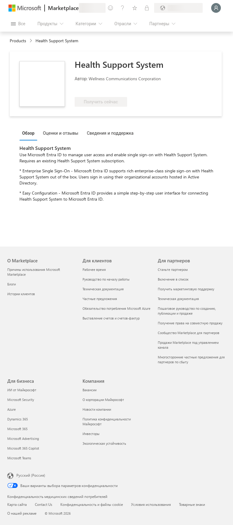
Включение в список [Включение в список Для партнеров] (173, 279)
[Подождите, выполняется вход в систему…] (216, 8)
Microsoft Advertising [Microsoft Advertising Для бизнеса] (23, 438)
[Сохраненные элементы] (135, 8)
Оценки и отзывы (61, 133)
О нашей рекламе (21, 513)
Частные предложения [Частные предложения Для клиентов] (100, 298)
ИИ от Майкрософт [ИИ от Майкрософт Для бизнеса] (21, 390)
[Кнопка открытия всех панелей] (18, 24)
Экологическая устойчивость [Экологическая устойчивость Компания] (104, 443)
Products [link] (18, 40)
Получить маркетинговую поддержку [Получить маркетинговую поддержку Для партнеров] (186, 289)
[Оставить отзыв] (110, 8)
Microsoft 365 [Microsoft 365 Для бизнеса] (17, 429)
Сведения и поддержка (110, 133)
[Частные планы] (147, 8)
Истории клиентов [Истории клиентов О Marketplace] (21, 294)
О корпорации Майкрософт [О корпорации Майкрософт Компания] (103, 399)
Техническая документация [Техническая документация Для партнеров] (178, 298)
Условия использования (151, 504)
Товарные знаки (192, 504)
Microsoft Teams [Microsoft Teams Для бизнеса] (19, 458)
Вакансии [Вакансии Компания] (89, 390)
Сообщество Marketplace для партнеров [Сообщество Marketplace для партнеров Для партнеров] (188, 332)
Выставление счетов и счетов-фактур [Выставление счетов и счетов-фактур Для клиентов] (111, 318)
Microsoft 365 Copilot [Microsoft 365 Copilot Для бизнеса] (23, 448)
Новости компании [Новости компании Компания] (97, 409)
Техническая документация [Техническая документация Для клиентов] (103, 289)
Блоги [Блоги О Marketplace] (11, 284)
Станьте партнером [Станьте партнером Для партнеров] (173, 269)
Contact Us (43, 504)
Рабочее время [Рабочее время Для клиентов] (94, 269)
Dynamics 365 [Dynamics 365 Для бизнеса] (17, 419)
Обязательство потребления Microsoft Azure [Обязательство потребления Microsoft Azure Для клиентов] (116, 308)
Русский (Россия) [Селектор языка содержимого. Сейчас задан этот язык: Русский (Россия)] (30, 475)
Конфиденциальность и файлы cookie (91, 504)
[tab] (29, 133)
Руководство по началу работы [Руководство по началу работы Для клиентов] (106, 279)
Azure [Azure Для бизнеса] (11, 409)
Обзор (28, 133)
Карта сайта (17, 504)
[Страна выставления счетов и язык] (178, 8)
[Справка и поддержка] (122, 8)
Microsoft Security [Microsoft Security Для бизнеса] (20, 399)
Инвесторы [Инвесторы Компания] (91, 433)
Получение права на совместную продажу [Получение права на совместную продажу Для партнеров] (190, 323)
